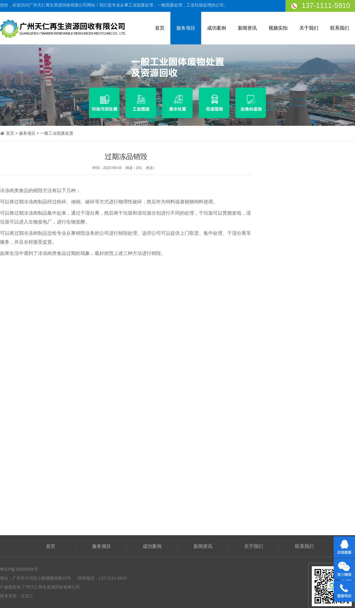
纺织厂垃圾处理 (314, 309)
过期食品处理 (314, 251)
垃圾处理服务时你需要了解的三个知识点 (314, 503)
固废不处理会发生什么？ (299, 448)
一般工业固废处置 (56, 133)
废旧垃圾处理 (314, 384)
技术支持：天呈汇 (16, 595)
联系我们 (339, 27)
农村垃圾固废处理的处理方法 (304, 470)
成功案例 (216, 27)
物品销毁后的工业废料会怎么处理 (308, 459)
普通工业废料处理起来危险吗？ (306, 426)
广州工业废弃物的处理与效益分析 (308, 492)
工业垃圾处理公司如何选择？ (304, 481)
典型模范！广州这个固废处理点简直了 (312, 437)
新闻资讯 (247, 27)
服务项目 (185, 27)
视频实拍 (278, 27)
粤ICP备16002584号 (19, 569)
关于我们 (308, 27)
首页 (159, 27)
